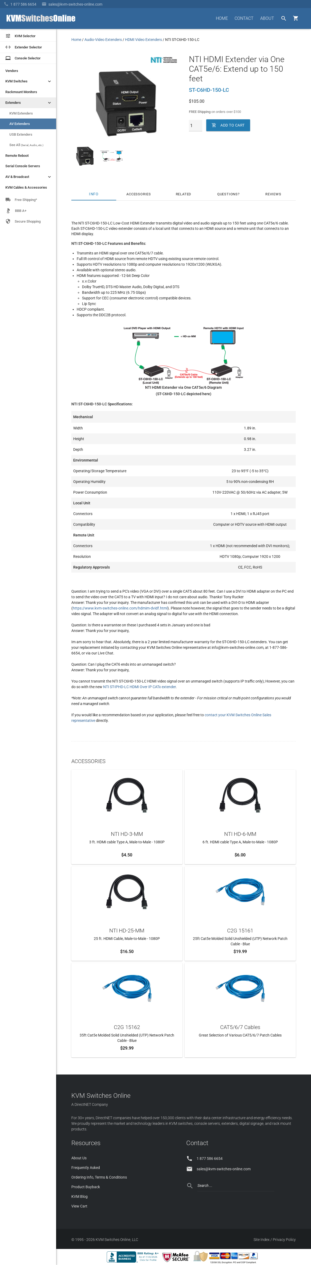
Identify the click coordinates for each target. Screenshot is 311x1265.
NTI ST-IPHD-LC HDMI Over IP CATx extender (139, 687)
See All (26, 145)
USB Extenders (20, 134)
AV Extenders (19, 124)
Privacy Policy (284, 1239)
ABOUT (267, 18)
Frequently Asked (85, 1167)
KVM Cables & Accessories (26, 187)
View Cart (79, 1206)
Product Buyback (85, 1187)
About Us (79, 1158)
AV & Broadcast (28, 177)
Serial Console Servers (22, 166)
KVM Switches (28, 81)
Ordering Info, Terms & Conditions (99, 1177)
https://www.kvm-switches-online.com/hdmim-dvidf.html (120, 608)
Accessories (138, 194)
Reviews (273, 194)
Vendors (11, 71)
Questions (227, 194)
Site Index (262, 1239)
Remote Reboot (17, 156)
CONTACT (244, 18)
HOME (222, 18)
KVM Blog (79, 1196)
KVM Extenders (21, 113)
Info (93, 194)
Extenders (28, 102)
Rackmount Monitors (21, 92)
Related (184, 194)
